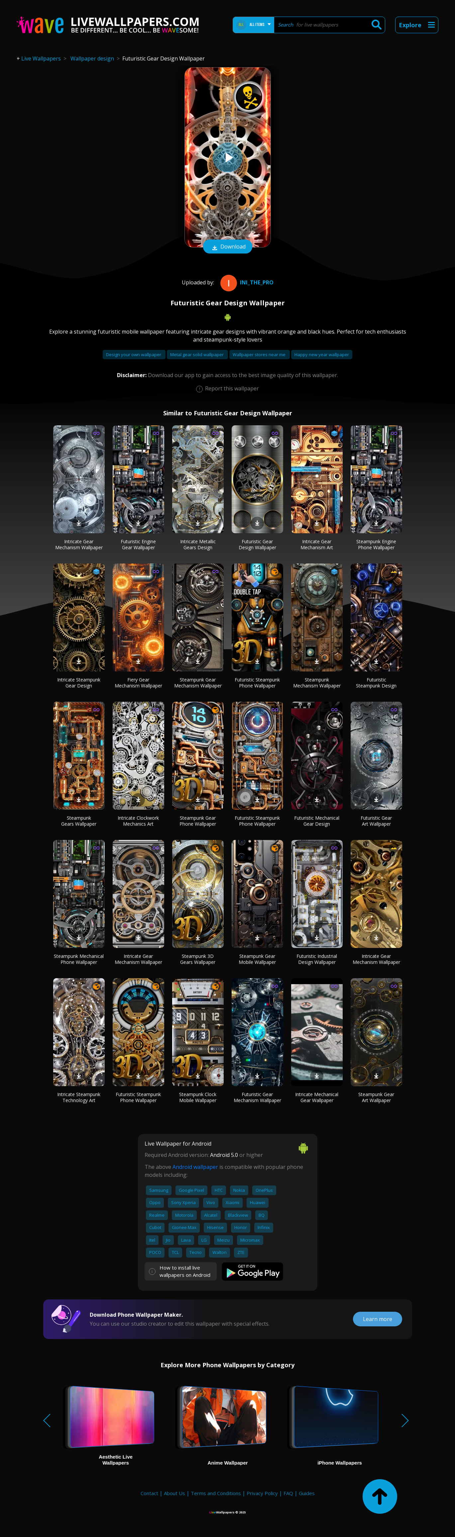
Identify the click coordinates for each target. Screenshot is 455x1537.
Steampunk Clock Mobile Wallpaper (197, 1097)
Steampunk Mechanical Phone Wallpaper (79, 959)
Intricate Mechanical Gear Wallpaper (316, 1097)
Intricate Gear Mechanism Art (316, 544)
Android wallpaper (195, 1167)
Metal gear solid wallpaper (197, 355)
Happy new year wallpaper (321, 355)
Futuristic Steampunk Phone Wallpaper (257, 682)
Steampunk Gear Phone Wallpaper (197, 821)
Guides (307, 1493)
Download (228, 247)
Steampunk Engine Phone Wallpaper (376, 544)
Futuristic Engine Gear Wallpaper (138, 544)
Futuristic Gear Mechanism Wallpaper (257, 1097)
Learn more (377, 1319)
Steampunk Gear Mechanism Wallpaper (198, 682)
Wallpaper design (92, 58)
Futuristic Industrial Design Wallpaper (316, 959)
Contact (149, 1493)
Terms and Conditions (216, 1493)
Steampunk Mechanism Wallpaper (317, 682)
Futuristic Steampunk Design (376, 682)
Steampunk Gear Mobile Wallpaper (257, 959)
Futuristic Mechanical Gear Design (316, 821)
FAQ (288, 1493)
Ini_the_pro (246, 282)
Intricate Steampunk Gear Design (78, 682)
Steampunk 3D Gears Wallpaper (197, 959)
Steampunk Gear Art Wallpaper (376, 1097)
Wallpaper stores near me (259, 355)
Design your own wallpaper (134, 355)
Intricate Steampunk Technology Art (78, 1097)
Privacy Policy (262, 1493)
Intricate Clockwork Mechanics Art (138, 821)
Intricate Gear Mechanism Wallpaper (79, 544)
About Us (174, 1493)
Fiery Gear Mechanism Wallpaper (138, 682)
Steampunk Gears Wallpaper (78, 821)
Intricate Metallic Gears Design (198, 544)
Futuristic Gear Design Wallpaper (257, 544)
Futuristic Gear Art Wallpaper (376, 821)
